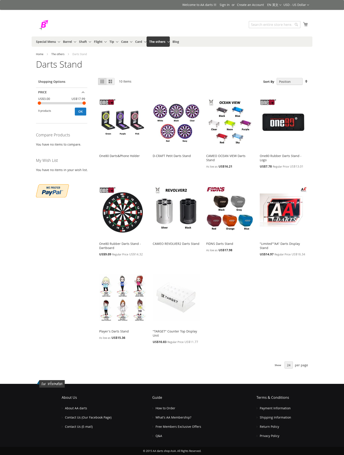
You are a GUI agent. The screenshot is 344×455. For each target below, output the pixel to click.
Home (40, 54)
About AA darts (76, 408)
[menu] (172, 41)
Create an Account (250, 5)
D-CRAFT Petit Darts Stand (172, 156)
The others (58, 54)
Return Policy (269, 426)
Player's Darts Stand (114, 331)
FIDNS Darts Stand (219, 244)
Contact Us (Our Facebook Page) (88, 417)
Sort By (268, 81)
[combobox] (274, 24)
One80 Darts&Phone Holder (119, 156)
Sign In (225, 5)
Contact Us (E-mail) (79, 426)
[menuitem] (46, 41)
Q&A (159, 436)
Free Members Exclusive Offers (178, 426)
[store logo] (54, 25)
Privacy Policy (269, 436)
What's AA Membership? (173, 417)
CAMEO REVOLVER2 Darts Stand (176, 244)
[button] (296, 5)
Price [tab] (42, 92)
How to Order (165, 408)
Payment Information (275, 408)
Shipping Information (275, 417)
